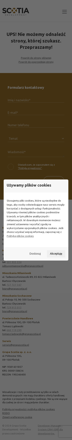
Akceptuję (56, 253)
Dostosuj (35, 253)
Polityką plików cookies (20, 235)
